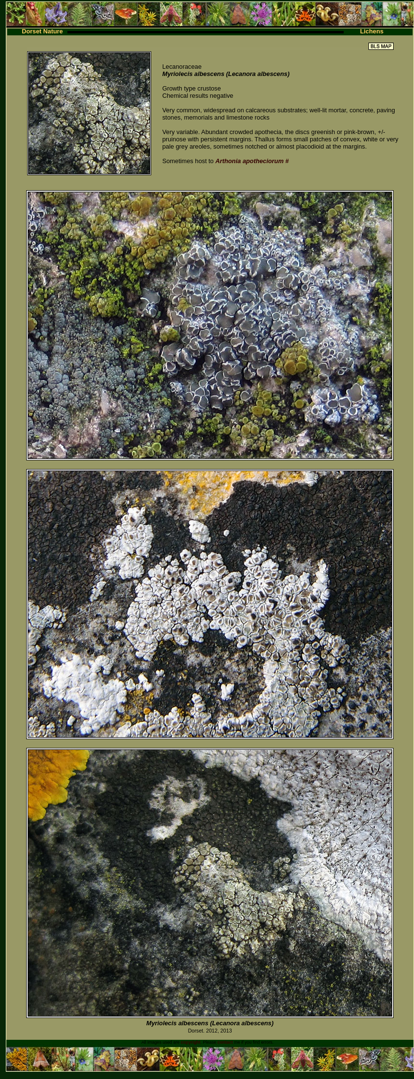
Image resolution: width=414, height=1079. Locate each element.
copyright (191, 1042)
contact (225, 1042)
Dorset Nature (42, 31)
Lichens (371, 31)
